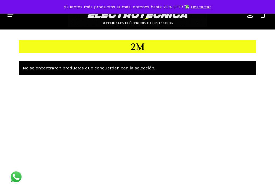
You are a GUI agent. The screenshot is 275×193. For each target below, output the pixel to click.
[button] (10, 14)
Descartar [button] (201, 6)
